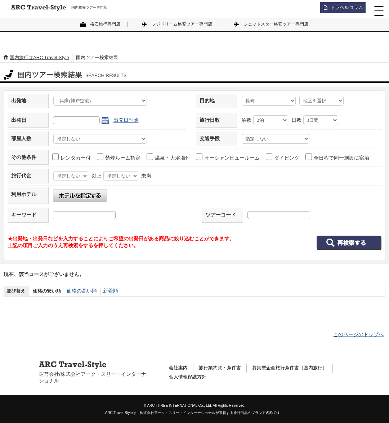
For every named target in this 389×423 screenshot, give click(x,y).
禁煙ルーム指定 (119, 157)
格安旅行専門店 (105, 24)
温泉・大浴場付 (168, 157)
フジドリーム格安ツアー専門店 (182, 24)
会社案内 (179, 368)
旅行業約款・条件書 (223, 368)
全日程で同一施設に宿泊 (337, 157)
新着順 (108, 291)
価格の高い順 (81, 291)
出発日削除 (126, 120)
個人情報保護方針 (189, 378)
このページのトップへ (358, 334)
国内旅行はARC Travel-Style (39, 57)
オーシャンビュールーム (228, 157)
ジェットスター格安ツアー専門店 (275, 24)
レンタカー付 (72, 157)
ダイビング (283, 157)
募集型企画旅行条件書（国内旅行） (297, 368)
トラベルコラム (344, 9)
